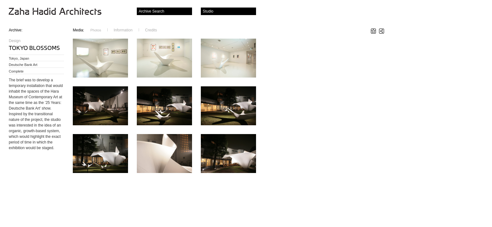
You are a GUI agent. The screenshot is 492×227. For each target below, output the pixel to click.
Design (14, 41)
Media (78, 30)
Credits (151, 30)
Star (373, 31)
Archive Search (151, 11)
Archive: (15, 30)
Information (123, 30)
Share (381, 31)
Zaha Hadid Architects (60, 12)
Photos (95, 30)
